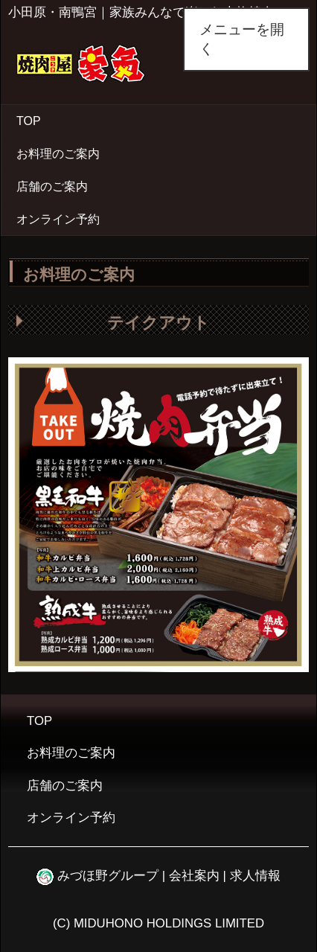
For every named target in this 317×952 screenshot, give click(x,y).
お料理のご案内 (58, 153)
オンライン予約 (58, 219)
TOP (28, 121)
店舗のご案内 (52, 186)
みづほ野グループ (97, 876)
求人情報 (255, 876)
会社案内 (194, 876)
